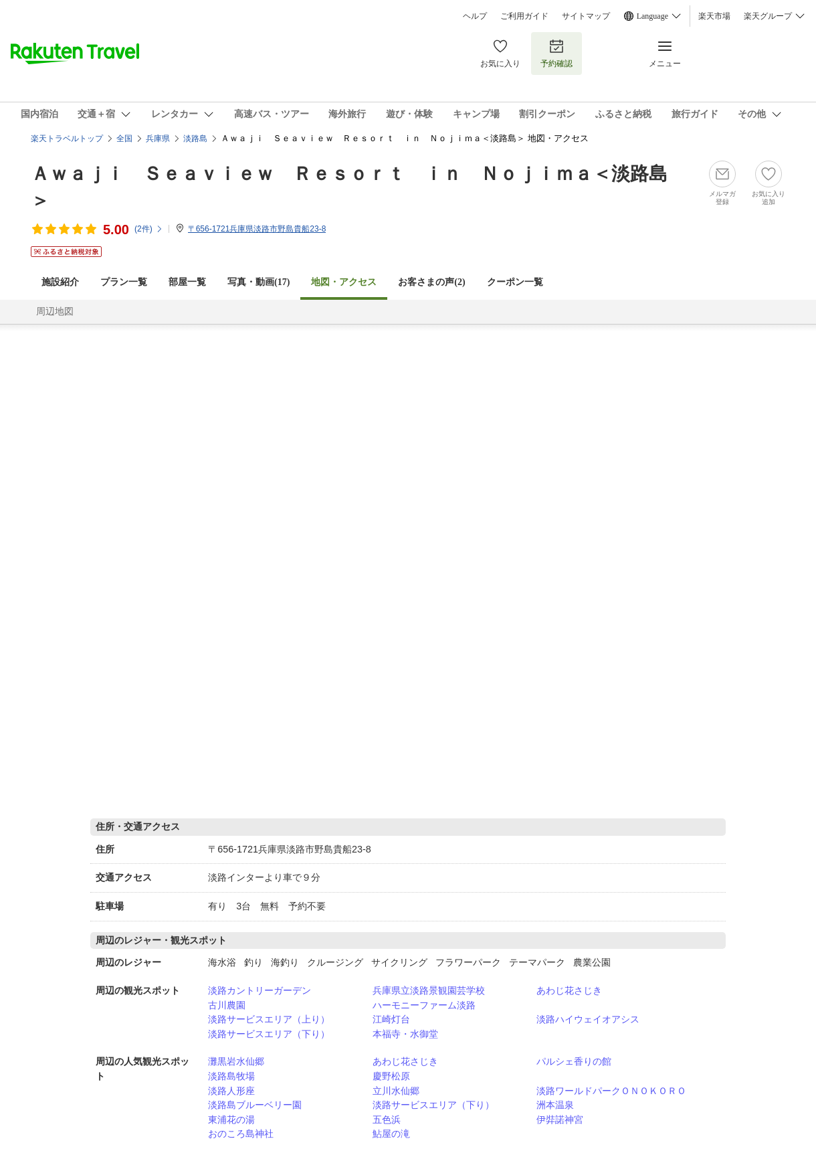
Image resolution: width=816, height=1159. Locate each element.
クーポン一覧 (515, 282)
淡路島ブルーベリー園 (255, 1104)
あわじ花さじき (569, 990)
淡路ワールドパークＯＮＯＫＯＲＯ (611, 1090)
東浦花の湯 (231, 1119)
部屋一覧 (187, 282)
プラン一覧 (123, 282)
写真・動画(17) (258, 282)
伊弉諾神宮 (559, 1119)
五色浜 (387, 1119)
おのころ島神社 (241, 1133)
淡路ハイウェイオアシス (587, 1019)
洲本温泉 (555, 1104)
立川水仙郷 (396, 1090)
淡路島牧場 (231, 1076)
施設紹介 (60, 282)
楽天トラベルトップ (67, 138)
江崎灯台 (391, 1019)
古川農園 (226, 1005)
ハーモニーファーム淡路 (424, 1005)
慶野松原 (391, 1076)
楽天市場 (714, 16)
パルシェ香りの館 (573, 1061)
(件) (148, 229)
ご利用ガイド (524, 16)
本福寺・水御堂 (405, 1034)
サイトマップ (586, 16)
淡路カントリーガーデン (259, 990)
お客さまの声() (431, 282)
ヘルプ (475, 16)
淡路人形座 (231, 1090)
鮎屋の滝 (391, 1133)
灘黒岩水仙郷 (236, 1061)
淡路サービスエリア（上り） (269, 1019)
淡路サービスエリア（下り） (269, 1034)
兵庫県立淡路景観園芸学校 (429, 990)
